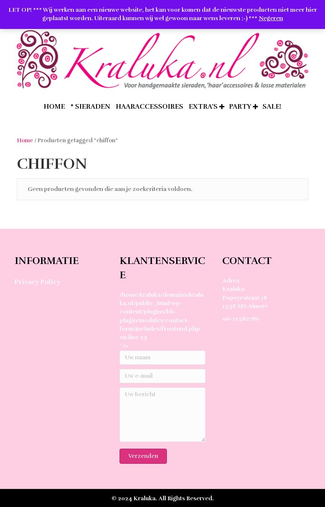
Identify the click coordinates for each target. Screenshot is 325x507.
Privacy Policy (37, 282)
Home (25, 140)
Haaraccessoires (149, 106)
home (54, 106)
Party (240, 106)
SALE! (272, 106)
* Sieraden (90, 106)
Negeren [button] (271, 18)
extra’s (203, 106)
